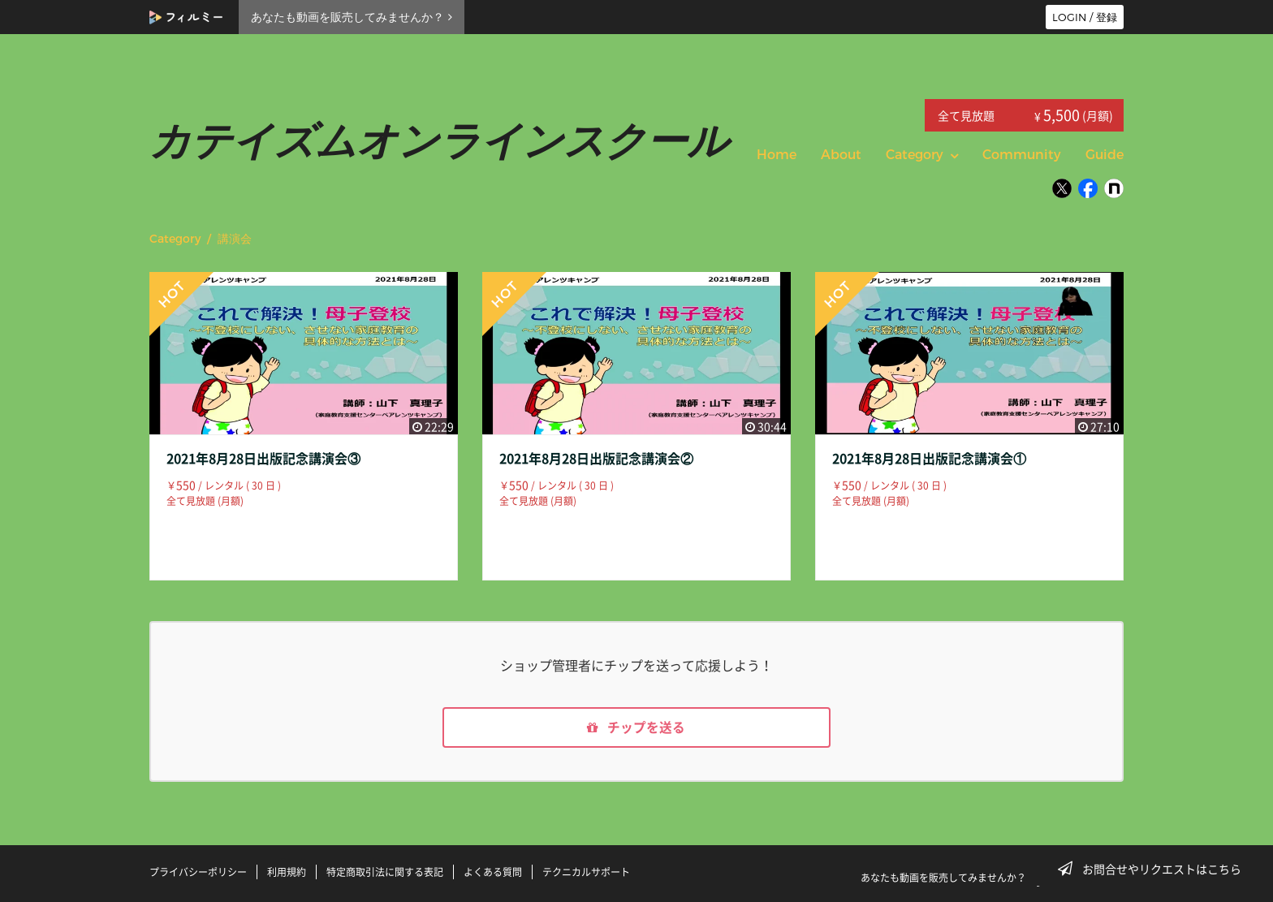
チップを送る (636, 728)
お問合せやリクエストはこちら (1154, 869)
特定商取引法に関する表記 (384, 872)
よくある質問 (493, 872)
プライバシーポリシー (198, 872)
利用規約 (286, 872)
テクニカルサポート (586, 872)
